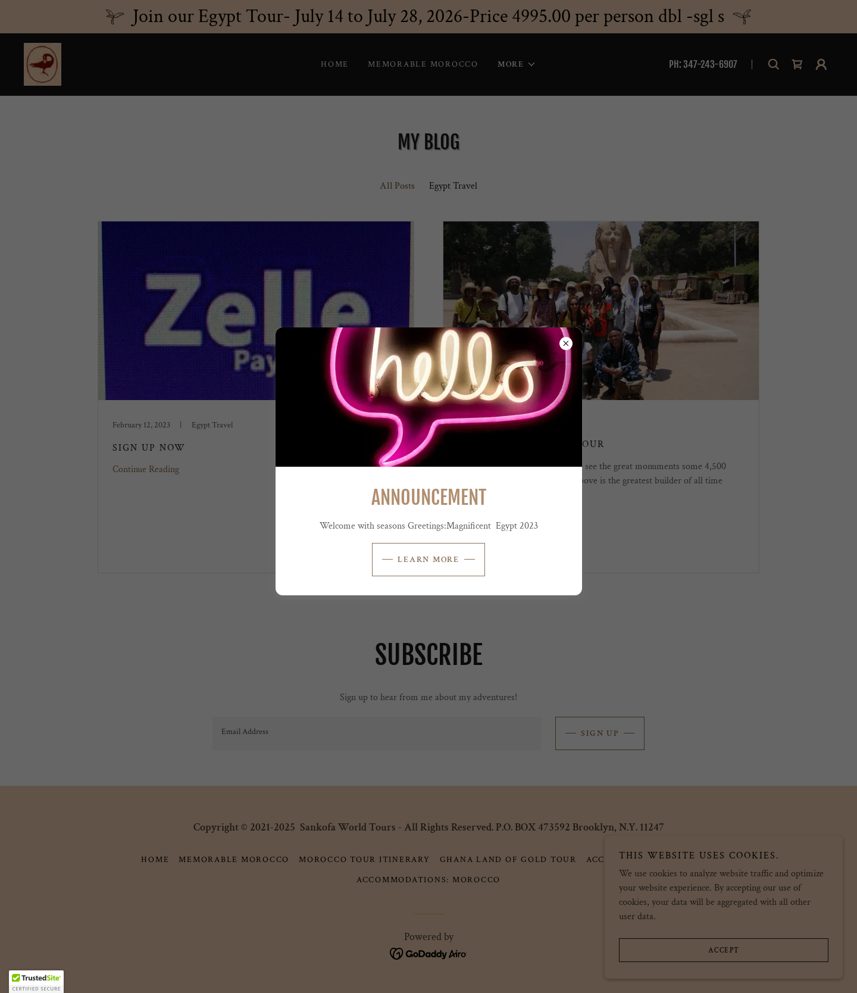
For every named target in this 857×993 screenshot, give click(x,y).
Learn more (428, 559)
